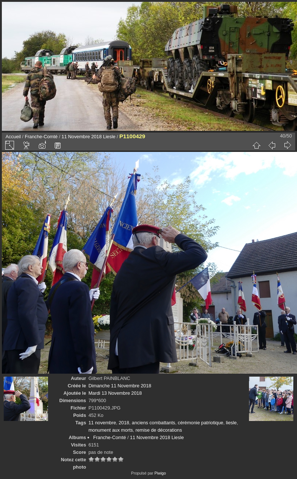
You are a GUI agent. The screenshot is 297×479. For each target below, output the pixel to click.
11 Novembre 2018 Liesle (89, 136)
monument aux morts (110, 430)
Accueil (13, 136)
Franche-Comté (41, 136)
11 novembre (102, 422)
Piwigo (160, 473)
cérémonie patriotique (200, 422)
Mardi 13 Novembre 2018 (114, 393)
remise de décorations (159, 430)
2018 (124, 422)
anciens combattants (153, 422)
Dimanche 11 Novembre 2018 (119, 385)
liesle (231, 422)
